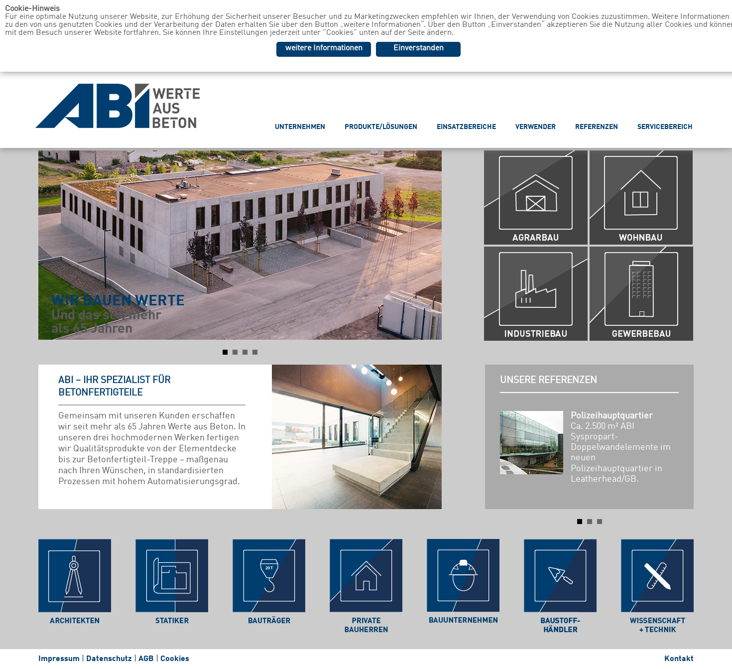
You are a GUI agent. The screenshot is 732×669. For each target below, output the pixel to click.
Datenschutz (109, 659)
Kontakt (679, 659)
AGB (146, 659)
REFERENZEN (596, 127)
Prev (51, 245)
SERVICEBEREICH (665, 127)
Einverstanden (418, 48)
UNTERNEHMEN (300, 127)
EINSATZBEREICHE (466, 127)
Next (429, 245)
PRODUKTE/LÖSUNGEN (381, 127)
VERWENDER (535, 127)
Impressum (59, 659)
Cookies (174, 659)
